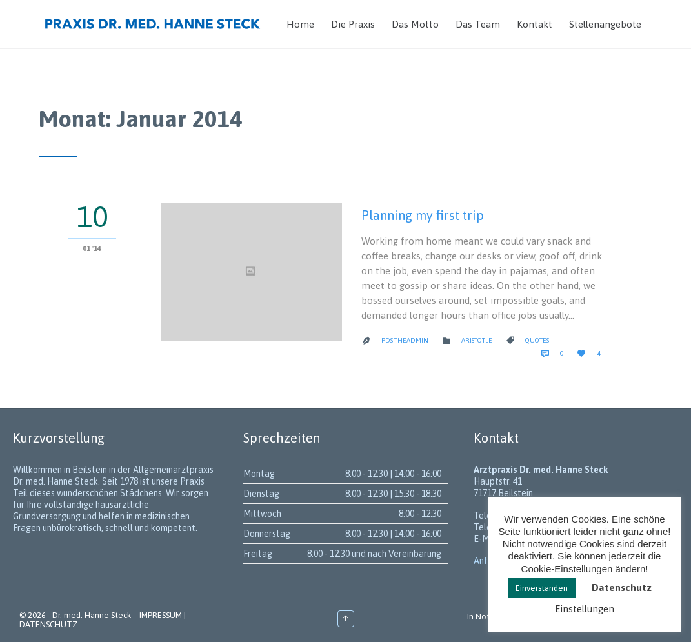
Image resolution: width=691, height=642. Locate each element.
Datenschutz (622, 587)
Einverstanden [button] (542, 588)
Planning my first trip (422, 215)
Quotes (537, 340)
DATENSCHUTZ (48, 624)
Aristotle (476, 340)
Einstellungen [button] (584, 608)
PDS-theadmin (404, 340)
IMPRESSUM (160, 615)
